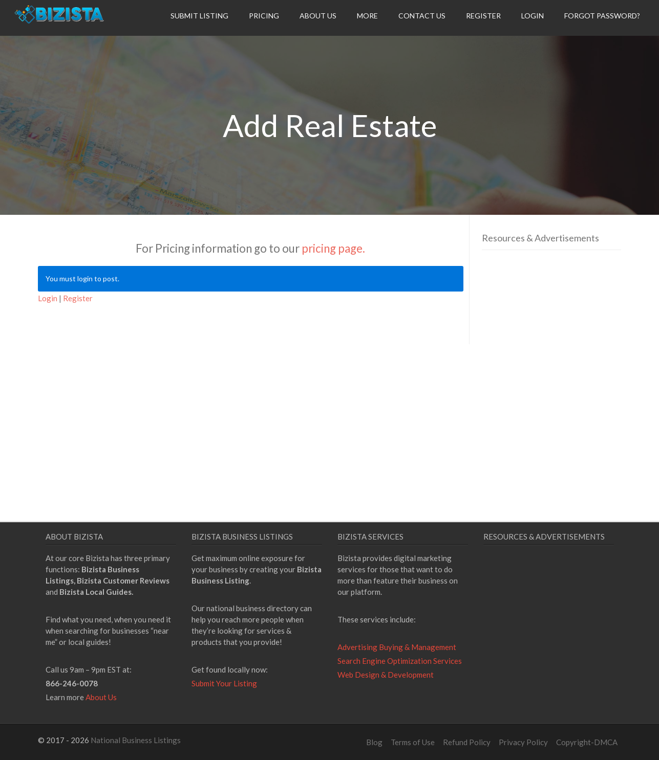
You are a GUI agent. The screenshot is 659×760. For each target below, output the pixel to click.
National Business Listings (136, 740)
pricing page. (333, 248)
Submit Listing (199, 15)
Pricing (264, 15)
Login (532, 15)
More (367, 15)
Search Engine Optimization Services (399, 660)
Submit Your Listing (224, 683)
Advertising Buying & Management (396, 647)
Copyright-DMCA (587, 742)
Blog (374, 742)
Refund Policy (467, 742)
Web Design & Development (385, 674)
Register (483, 15)
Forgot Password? (602, 15)
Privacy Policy (523, 742)
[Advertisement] (568, 354)
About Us (318, 15)
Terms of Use (413, 742)
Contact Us (421, 15)
